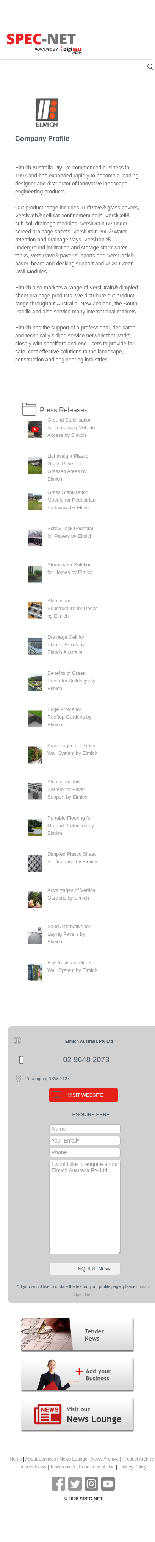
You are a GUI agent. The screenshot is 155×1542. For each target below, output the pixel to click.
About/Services (40, 1459)
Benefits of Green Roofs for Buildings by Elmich (71, 680)
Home (16, 1459)
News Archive (105, 1459)
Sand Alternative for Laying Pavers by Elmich (68, 934)
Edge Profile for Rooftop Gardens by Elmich (69, 716)
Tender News (33, 1467)
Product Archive (138, 1459)
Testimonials (62, 1467)
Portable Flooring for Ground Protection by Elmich (70, 825)
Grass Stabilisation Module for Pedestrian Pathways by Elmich (71, 499)
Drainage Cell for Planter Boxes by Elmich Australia (66, 644)
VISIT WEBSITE (85, 1095)
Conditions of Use (97, 1467)
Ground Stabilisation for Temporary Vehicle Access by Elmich (71, 427)
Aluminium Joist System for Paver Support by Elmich (67, 789)
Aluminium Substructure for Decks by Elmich (72, 608)
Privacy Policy (132, 1467)
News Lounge (73, 1459)
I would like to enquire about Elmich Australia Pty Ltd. (85, 1207)
